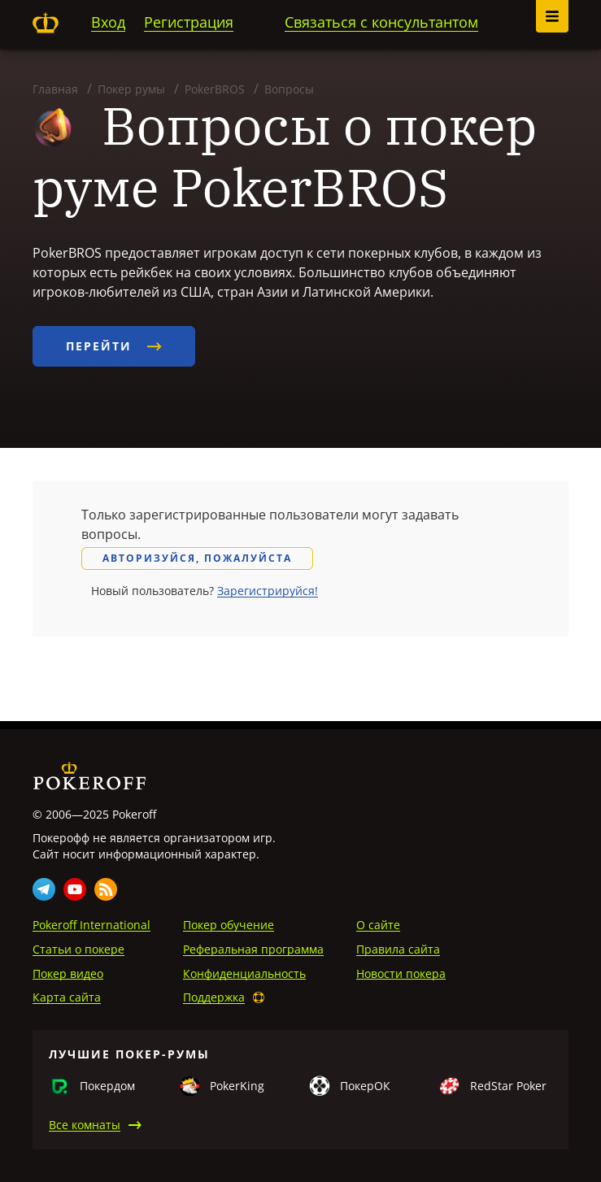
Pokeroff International (91, 924)
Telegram (44, 889)
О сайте (378, 924)
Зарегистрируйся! (267, 590)
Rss (105, 889)
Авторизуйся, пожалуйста (197, 558)
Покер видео (68, 973)
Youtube (74, 889)
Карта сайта (67, 997)
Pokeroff (46, 22)
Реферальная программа (253, 949)
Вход (108, 22)
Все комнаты (84, 1124)
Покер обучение (228, 924)
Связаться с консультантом (381, 22)
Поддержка (214, 997)
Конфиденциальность (244, 973)
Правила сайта (398, 949)
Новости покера (401, 973)
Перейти (114, 346)
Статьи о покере (78, 949)
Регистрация (188, 22)
